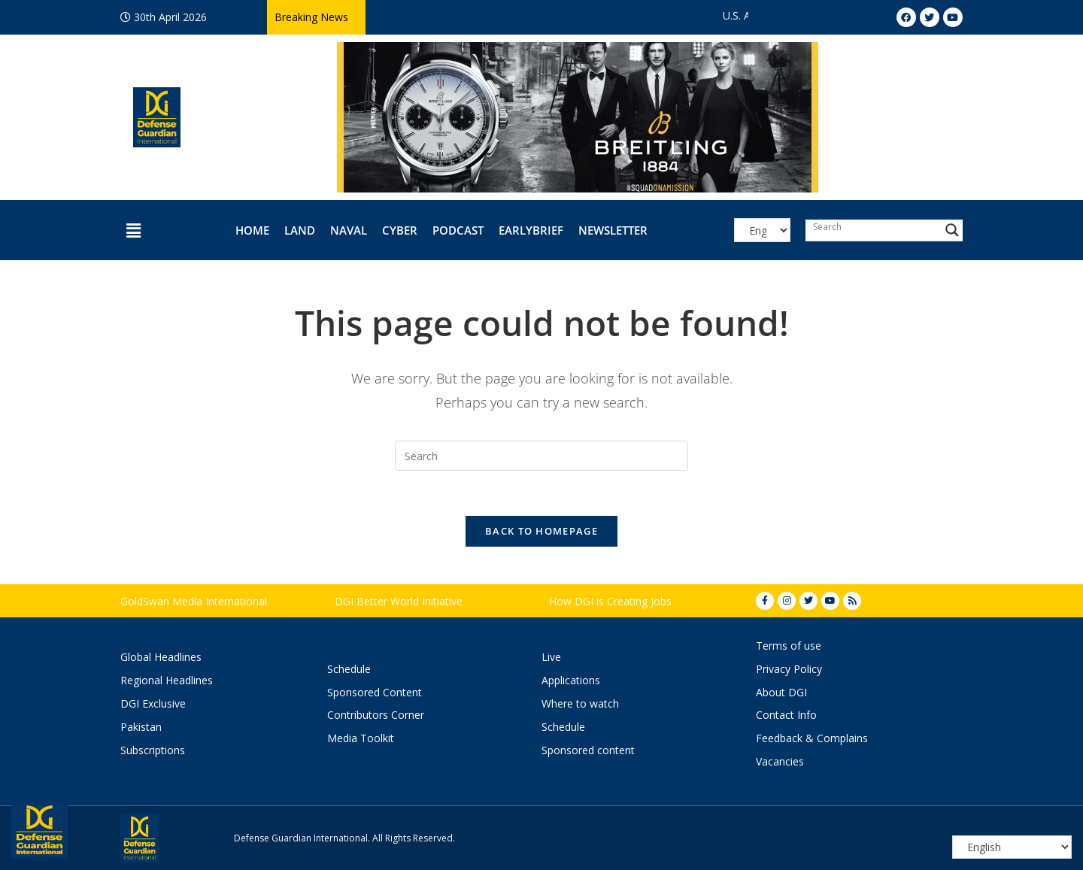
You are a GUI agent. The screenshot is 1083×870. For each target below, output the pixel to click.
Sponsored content (588, 750)
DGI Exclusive (153, 703)
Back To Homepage (541, 531)
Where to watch (580, 703)
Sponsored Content (374, 692)
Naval (348, 230)
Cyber (399, 230)
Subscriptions (152, 750)
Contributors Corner (375, 715)
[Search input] (873, 226)
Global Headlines (161, 657)
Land (299, 230)
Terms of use (788, 645)
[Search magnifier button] (952, 230)
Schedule (349, 669)
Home (252, 230)
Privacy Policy (789, 669)
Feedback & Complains (812, 738)
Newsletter (613, 230)
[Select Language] (762, 230)
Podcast (458, 230)
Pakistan (141, 727)
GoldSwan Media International (193, 601)
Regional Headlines (166, 680)
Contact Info (786, 715)
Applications (571, 680)
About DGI (781, 692)
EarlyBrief (531, 230)
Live (551, 657)
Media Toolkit (360, 738)
